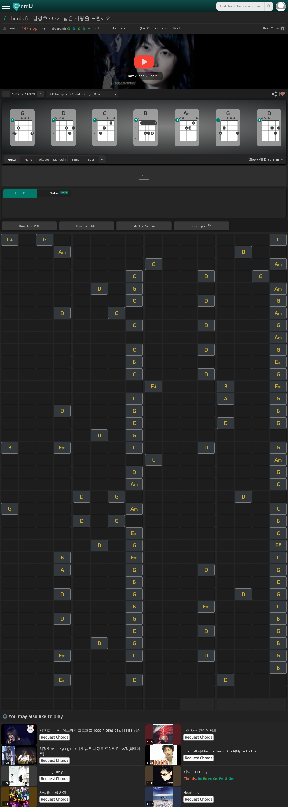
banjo (75, 159)
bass (91, 159)
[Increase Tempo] (40, 94)
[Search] (268, 6)
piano (28, 159)
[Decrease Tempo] (6, 94)
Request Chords (54, 737)
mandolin (59, 159)
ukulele (44, 159)
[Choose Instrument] (102, 159)
